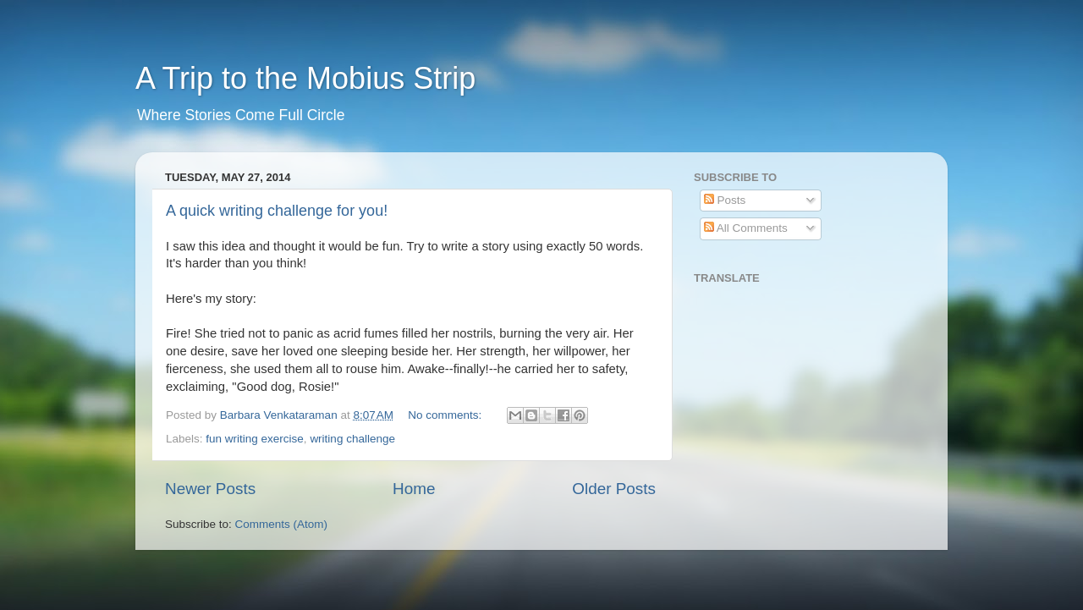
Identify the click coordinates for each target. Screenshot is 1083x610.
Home (414, 488)
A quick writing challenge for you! (277, 210)
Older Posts (614, 488)
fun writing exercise (255, 438)
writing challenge (352, 438)
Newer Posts (210, 488)
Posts (725, 200)
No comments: (446, 415)
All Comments (746, 228)
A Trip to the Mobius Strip (305, 78)
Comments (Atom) (281, 524)
